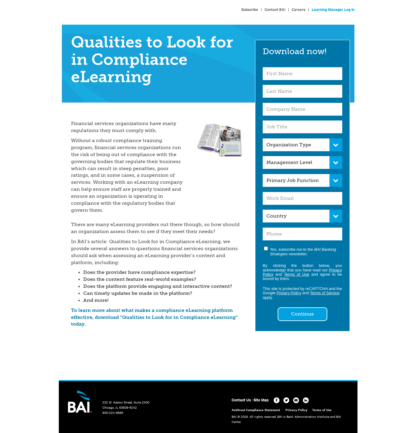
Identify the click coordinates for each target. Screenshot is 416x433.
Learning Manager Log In (333, 9)
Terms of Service (325, 293)
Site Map (261, 400)
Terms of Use (296, 274)
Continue (302, 314)
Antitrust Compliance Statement (256, 409)
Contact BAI (275, 9)
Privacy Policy (289, 293)
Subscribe (249, 9)
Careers (298, 9)
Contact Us (241, 400)
